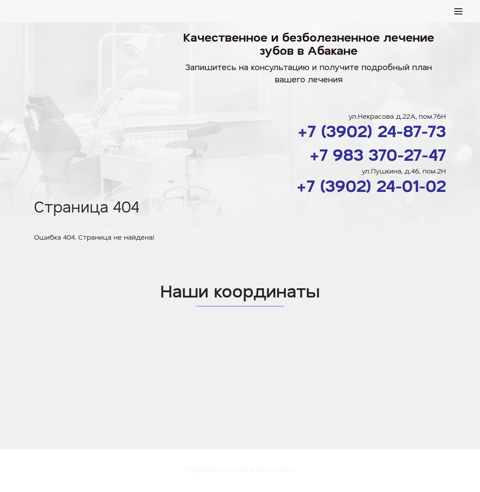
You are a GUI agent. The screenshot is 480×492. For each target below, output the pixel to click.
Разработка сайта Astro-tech (240, 469)
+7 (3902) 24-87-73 (371, 131)
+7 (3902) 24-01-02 (371, 185)
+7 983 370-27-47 (377, 154)
